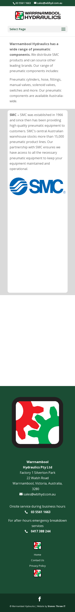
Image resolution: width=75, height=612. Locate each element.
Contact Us (37, 560)
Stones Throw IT (56, 606)
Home (37, 554)
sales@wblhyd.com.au (39, 494)
